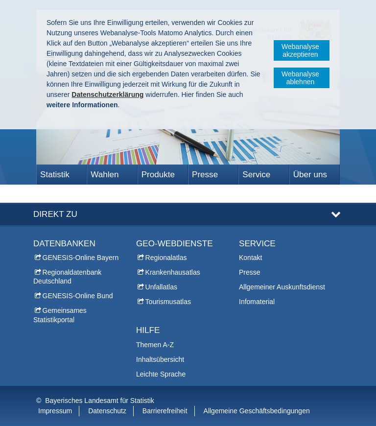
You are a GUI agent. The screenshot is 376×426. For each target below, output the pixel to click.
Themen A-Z (155, 345)
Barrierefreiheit (165, 411)
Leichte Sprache (161, 374)
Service (256, 174)
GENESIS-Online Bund (78, 296)
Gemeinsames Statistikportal (60, 315)
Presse (205, 174)
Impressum (55, 411)
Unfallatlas (161, 287)
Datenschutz (107, 411)
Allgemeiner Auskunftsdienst (282, 287)
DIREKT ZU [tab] (55, 214)
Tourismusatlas (168, 302)
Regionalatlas (166, 257)
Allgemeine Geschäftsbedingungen (257, 411)
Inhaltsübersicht (160, 359)
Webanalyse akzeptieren (300, 50)
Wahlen (104, 174)
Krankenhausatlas (172, 272)
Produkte (158, 174)
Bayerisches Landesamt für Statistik (99, 400)
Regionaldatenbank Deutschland (67, 276)
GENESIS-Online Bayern (81, 257)
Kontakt (250, 257)
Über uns (310, 174)
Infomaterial (257, 302)
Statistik (55, 174)
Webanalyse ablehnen (300, 78)
